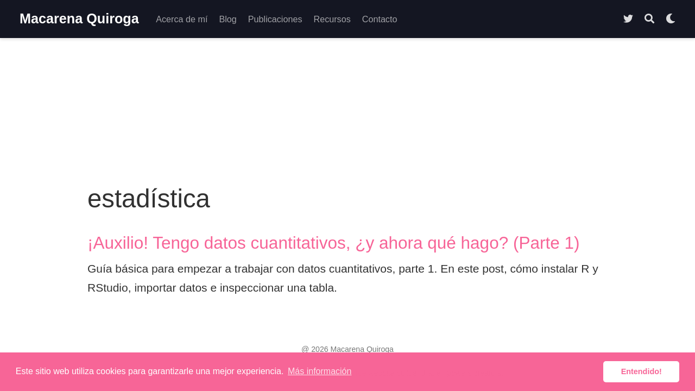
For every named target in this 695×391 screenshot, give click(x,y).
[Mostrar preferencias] (670, 19)
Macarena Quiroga (79, 18)
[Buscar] (649, 19)
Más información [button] (319, 371)
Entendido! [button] (641, 371)
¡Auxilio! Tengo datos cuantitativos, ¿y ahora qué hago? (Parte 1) (333, 243)
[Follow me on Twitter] (628, 19)
